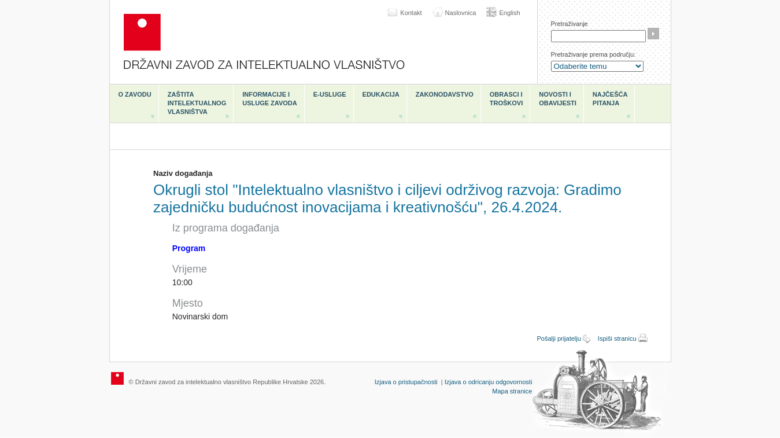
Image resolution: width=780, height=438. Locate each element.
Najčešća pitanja (610, 98)
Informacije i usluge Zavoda (269, 98)
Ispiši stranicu (617, 338)
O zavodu (135, 94)
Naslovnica (460, 12)
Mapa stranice (512, 391)
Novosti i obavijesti (557, 98)
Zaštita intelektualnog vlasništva (197, 103)
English (509, 12)
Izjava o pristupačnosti (406, 381)
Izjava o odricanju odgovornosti (489, 381)
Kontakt (411, 12)
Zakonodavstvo (445, 94)
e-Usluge (329, 94)
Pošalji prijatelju (559, 338)
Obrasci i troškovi (506, 98)
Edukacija (381, 94)
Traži (653, 33)
